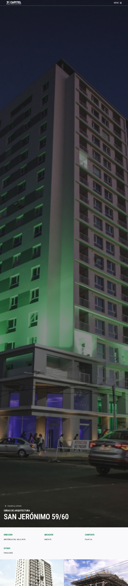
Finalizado (8, 553)
